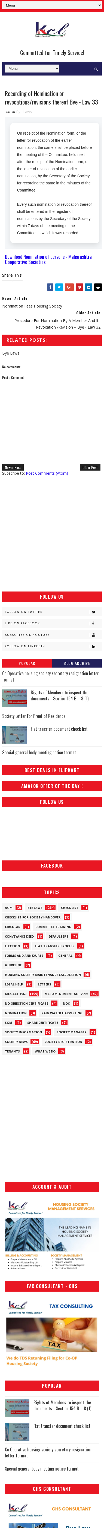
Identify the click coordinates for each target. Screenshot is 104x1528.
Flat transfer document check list (59, 729)
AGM (9, 908)
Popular (27, 663)
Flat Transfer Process (54, 946)
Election (12, 946)
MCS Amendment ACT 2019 (66, 994)
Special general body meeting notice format (39, 752)
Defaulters (58, 936)
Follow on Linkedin (53, 646)
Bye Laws (24, 111)
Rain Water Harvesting (61, 1013)
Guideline (13, 965)
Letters (44, 984)
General (65, 955)
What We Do (45, 1051)
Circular (12, 927)
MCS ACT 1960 (15, 994)
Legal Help (14, 984)
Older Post (90, 467)
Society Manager (72, 1032)
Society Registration (63, 1042)
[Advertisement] (52, 534)
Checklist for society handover (33, 917)
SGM (8, 1022)
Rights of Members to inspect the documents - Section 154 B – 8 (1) (59, 695)
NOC (66, 1003)
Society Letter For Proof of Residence (33, 716)
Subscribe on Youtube (53, 635)
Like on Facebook (53, 623)
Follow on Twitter (53, 612)
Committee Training (53, 927)
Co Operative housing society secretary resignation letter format (50, 676)
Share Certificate (42, 1022)
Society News (16, 1042)
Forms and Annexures (24, 955)
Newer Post (13, 467)
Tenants (12, 1051)
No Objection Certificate (26, 1003)
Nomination (16, 1013)
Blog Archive (77, 663)
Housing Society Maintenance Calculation (43, 975)
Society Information (23, 1032)
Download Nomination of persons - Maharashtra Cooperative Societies (48, 259)
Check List (69, 908)
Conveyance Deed (19, 936)
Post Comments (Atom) (47, 473)
